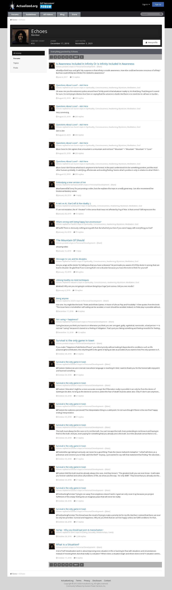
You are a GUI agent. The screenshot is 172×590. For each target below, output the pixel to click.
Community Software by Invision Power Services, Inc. (86, 586)
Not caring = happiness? (67, 319)
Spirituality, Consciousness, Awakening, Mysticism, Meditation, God (113, 87)
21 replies (79, 354)
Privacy (87, 580)
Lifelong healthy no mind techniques (72, 280)
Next (76, 57)
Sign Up (158, 4)
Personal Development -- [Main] (89, 66)
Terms (78, 580)
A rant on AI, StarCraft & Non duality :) (73, 203)
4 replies (80, 311)
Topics (16, 63)
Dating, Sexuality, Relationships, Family (98, 532)
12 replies (81, 332)
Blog (62, 14)
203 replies (78, 98)
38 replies (79, 272)
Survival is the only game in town (75, 340)
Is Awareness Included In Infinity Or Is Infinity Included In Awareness (95, 63)
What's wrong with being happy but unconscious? (78, 221)
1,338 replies (80, 536)
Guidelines (31, 14)
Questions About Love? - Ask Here (72, 85)
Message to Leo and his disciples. (71, 259)
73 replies (79, 232)
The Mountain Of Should (70, 240)
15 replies (75, 77)
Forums (15, 14)
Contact (107, 580)
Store (74, 14)
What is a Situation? (67, 544)
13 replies (79, 213)
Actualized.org (67, 580)
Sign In (146, 4)
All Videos (48, 14)
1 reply (77, 195)
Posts (15, 68)
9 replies (78, 558)
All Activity (17, 53)
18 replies (78, 290)
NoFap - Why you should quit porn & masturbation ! (79, 530)
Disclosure (97, 580)
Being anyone (62, 298)
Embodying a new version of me (71, 182)
